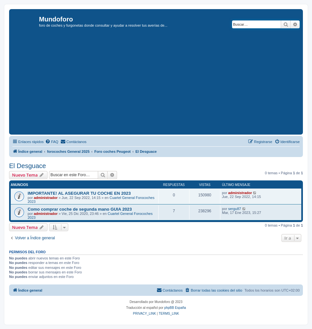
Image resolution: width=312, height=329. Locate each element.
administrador (46, 198)
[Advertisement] (161, 84)
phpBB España (175, 307)
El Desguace (27, 165)
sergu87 (234, 209)
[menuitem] (51, 142)
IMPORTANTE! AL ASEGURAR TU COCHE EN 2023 (79, 193)
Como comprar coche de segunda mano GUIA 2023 (80, 209)
